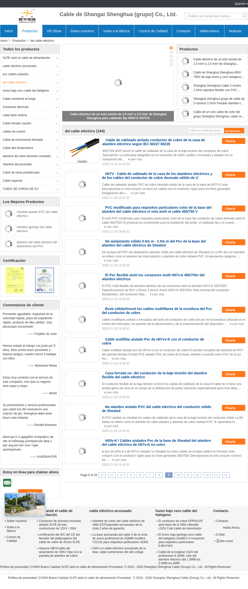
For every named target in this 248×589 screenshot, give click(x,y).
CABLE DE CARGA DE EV (20, 189)
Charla (233, 141)
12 (197, 475)
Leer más (136, 159)
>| (226, 475)
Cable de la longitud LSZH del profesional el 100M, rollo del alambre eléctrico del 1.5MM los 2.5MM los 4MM (179, 557)
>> (216, 475)
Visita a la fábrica (116, 31)
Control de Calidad (153, 31)
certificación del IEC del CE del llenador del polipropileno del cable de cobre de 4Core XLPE (59, 538)
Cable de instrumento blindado (23, 139)
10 (178, 475)
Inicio (9, 31)
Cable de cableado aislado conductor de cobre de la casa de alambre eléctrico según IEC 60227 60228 (153, 142)
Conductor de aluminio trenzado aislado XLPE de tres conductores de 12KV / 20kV (60, 524)
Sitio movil (224, 541)
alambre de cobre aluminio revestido (27, 156)
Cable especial (12, 180)
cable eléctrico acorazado (19, 66)
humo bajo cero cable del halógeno (26, 90)
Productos (30, 31)
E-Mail (220, 534)
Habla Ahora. (210, 31)
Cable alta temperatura (18, 148)
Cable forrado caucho (17, 123)
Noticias (235, 31)
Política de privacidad (14, 567)
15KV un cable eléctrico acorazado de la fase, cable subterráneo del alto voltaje (119, 550)
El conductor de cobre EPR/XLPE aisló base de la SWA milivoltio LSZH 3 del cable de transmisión (180, 524)
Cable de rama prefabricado (21, 172)
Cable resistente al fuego (19, 99)
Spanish (240, 3)
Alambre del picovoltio (17, 164)
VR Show (54, 31)
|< (102, 475)
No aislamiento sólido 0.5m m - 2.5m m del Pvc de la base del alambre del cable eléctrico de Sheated (154, 243)
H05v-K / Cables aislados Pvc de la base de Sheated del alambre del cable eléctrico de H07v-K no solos (156, 443)
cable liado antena (15, 115)
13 (206, 475)
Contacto (183, 31)
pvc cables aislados (16, 74)
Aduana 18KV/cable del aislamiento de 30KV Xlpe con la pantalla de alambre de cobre (60, 552)
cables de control (14, 131)
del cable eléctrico (15, 82)
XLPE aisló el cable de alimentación (26, 58)
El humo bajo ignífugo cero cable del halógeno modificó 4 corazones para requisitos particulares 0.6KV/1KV (181, 540)
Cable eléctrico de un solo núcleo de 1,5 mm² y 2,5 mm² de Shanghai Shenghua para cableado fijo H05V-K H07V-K (217, 62)
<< (112, 475)
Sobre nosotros (82, 31)
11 (187, 475)
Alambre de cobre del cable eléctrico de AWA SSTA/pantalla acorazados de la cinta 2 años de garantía (118, 524)
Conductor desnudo (16, 107)
